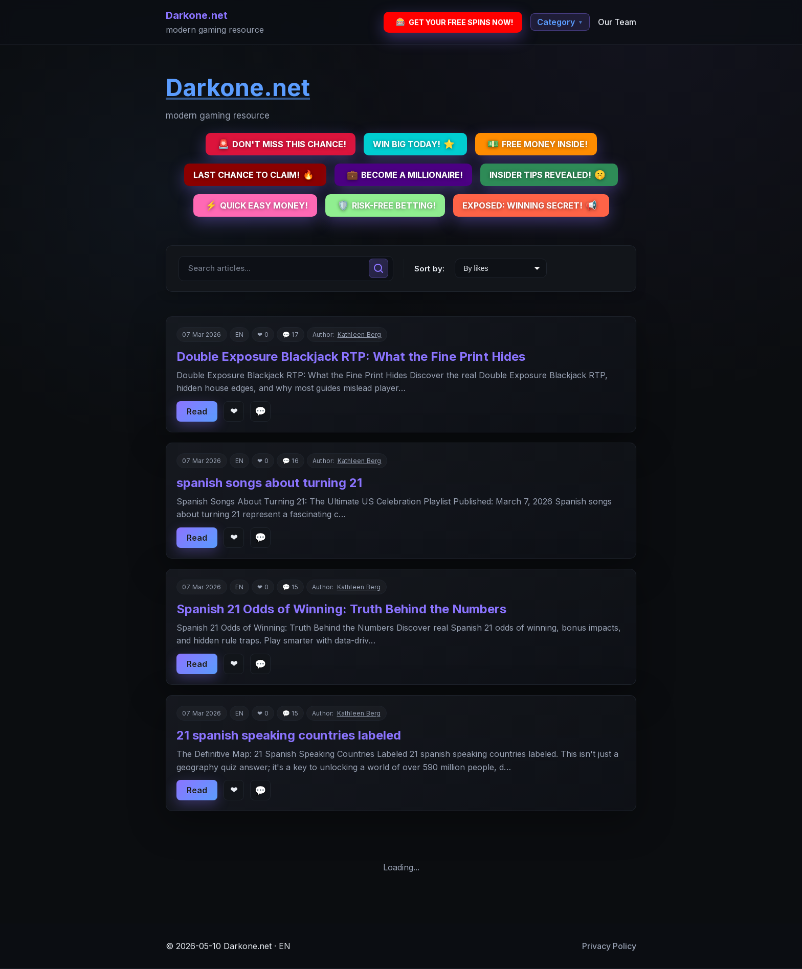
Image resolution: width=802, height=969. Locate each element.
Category (560, 22)
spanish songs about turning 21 (269, 482)
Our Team (617, 22)
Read (197, 411)
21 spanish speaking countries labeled (288, 735)
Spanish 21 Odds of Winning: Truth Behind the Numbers (341, 609)
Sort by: (429, 268)
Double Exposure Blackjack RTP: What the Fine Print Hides (350, 356)
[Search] (378, 268)
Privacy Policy (609, 946)
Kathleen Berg (360, 334)
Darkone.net (197, 15)
